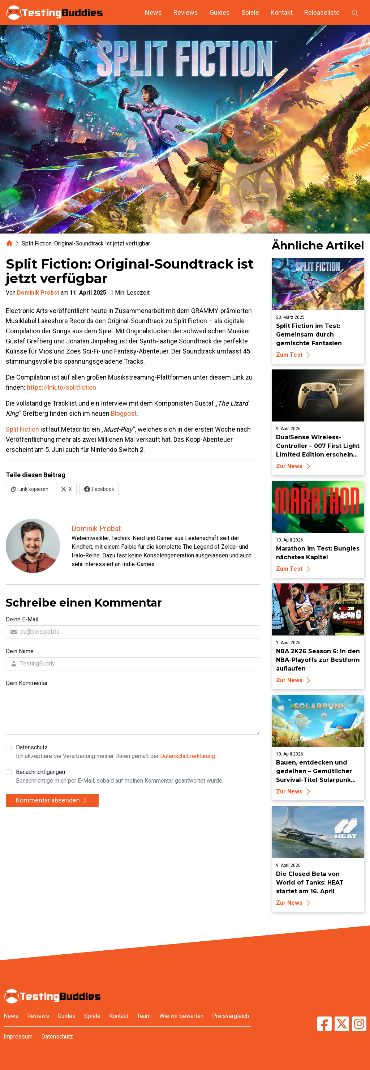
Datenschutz (116, 752)
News (153, 12)
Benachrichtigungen (119, 777)
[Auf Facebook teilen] (99, 489)
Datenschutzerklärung (187, 756)
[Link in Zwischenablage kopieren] (29, 489)
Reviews (185, 12)
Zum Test (294, 354)
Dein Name (20, 651)
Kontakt (282, 12)
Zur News (294, 466)
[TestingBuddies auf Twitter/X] (342, 1024)
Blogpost (124, 413)
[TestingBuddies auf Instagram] (359, 1024)
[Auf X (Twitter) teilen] (66, 489)
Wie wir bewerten (181, 1016)
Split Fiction (22, 429)
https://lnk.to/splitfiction (61, 387)
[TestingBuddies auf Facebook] (324, 1024)
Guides (220, 12)
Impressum (18, 1036)
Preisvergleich (230, 1016)
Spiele (250, 12)
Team (144, 1016)
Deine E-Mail (22, 619)
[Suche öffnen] (354, 12)
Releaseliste (322, 12)
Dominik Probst (38, 292)
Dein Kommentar (27, 683)
